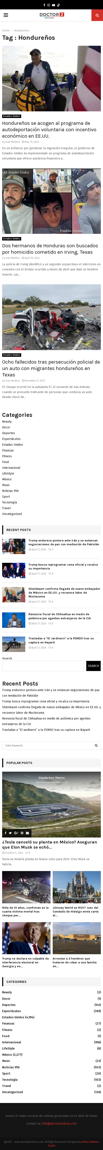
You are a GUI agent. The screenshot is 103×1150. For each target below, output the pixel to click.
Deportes (8, 433)
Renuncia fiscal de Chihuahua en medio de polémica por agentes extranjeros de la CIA (59, 616)
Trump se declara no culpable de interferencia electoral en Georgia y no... (25, 962)
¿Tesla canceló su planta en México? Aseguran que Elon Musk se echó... (49, 845)
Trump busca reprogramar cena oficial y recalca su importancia (45, 701)
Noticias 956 (10, 491)
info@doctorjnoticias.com (59, 1123)
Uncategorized (12, 514)
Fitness (7, 456)
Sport (6, 496)
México (7, 479)
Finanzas (8, 450)
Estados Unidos (11, 116)
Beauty (7, 421)
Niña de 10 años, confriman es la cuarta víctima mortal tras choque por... (25, 911)
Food (5, 462)
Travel (6, 508)
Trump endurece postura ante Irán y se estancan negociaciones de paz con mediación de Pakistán (63, 542)
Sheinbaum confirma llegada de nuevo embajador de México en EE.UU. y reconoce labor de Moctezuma (64, 592)
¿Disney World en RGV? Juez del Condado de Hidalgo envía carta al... (76, 911)
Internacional (11, 468)
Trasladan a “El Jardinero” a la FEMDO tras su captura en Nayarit (46, 730)
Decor (6, 427)
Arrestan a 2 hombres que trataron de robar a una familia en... (75, 962)
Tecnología (9, 502)
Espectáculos (11, 439)
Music (6, 485)
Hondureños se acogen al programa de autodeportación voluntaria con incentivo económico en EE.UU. (49, 129)
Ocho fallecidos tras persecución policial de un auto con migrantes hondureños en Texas (51, 368)
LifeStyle (8, 473)
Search (7, 658)
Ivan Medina (13, 141)
